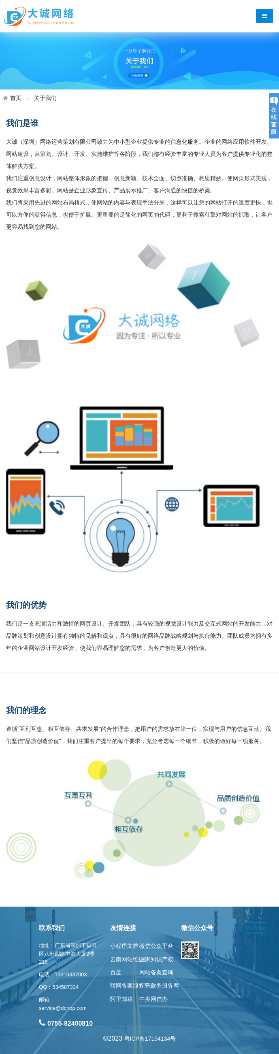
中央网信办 (153, 999)
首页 (15, 98)
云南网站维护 (127, 959)
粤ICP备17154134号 (150, 1038)
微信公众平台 (156, 946)
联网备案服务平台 (132, 985)
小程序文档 (124, 946)
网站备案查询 (156, 972)
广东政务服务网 (159, 985)
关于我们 (45, 98)
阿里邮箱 (121, 999)
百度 (115, 972)
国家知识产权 (156, 959)
